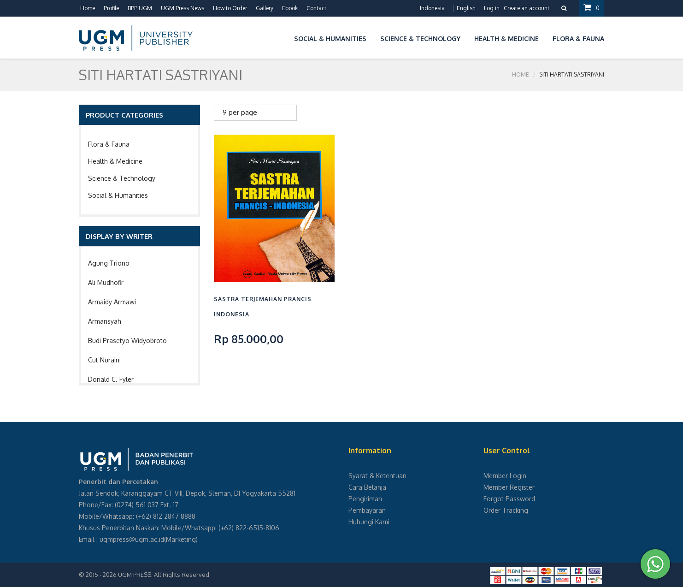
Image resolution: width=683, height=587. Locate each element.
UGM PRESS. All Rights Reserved (163, 574)
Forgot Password (509, 499)
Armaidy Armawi (112, 302)
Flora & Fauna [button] (578, 38)
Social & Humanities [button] (330, 38)
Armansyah (104, 321)
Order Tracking (505, 510)
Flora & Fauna (109, 144)
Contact (316, 8)
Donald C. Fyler (111, 379)
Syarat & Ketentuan (377, 476)
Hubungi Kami (368, 522)
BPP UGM (140, 8)
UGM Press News (182, 8)
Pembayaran (367, 510)
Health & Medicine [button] (506, 38)
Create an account (526, 8)
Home (87, 8)
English (466, 8)
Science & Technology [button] (420, 38)
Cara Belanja (367, 487)
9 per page (240, 112)
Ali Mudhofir (106, 282)
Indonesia (432, 8)
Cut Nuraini (104, 360)
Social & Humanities (118, 195)
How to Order (230, 8)
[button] (280, 37)
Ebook (290, 8)
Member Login (504, 476)
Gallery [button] (264, 8)
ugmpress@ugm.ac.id (132, 539)
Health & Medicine (115, 161)
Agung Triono (109, 263)
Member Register (509, 487)
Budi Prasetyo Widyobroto (127, 340)
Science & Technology (121, 178)
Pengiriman (365, 499)
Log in (492, 8)
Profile (111, 8)
